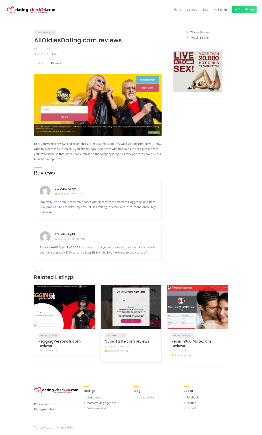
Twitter (191, 403)
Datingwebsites (45, 32)
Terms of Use (42, 427)
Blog (205, 9)
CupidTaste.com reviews (127, 341)
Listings (192, 9)
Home (177, 9)
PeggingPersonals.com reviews (59, 343)
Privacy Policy (65, 427)
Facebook (192, 397)
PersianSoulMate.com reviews (191, 343)
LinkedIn (191, 408)
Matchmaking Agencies (101, 403)
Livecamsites (95, 397)
